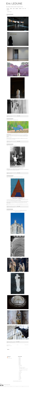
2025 (19, 358)
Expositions (10, 116)
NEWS (11, 8)
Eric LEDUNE (14, 3)
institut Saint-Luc (22, 169)
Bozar (22, 135)
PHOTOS (20, 8)
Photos (11, 116)
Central (18, 201)
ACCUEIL (8, 8)
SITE (23, 8)
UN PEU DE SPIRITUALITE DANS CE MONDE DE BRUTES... (17, 210)
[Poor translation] (2, 385)
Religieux (10, 342)
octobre (20, 371)
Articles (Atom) (10, 345)
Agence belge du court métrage (11, 138)
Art (8, 116)
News (11, 173)
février (19, 377)
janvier (19, 378)
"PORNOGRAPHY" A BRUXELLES (22, 367)
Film (10, 173)
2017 (19, 364)
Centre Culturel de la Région (10, 201)
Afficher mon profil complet (9, 358)
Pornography (8, 135)
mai (19, 375)
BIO (25, 8)
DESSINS (17, 8)
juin (19, 374)
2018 (19, 363)
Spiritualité (12, 342)
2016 (19, 379)
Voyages (14, 342)
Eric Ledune (9, 357)
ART (7, 15)
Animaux (9, 173)
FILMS (13, 8)
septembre (20, 372)
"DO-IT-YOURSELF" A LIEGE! (11, 145)
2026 (19, 357)
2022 (19, 360)
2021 (19, 361)
